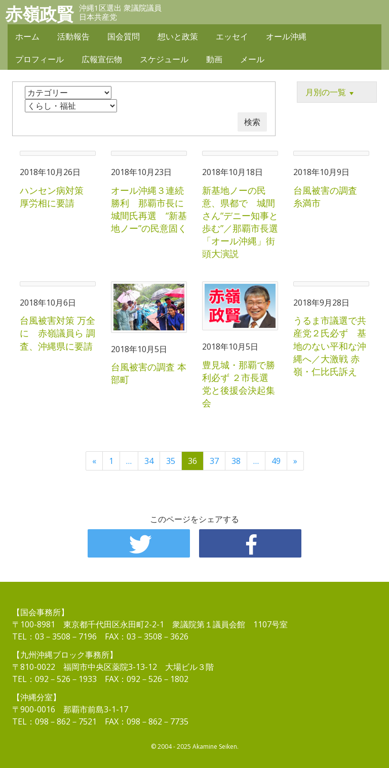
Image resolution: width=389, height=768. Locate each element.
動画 (214, 59)
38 (236, 460)
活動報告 (73, 36)
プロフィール (39, 59)
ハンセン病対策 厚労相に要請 (56, 196)
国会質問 (123, 36)
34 (148, 460)
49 (276, 460)
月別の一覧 (330, 92)
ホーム (27, 36)
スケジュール (164, 59)
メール (252, 59)
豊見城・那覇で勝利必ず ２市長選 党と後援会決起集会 (240, 384)
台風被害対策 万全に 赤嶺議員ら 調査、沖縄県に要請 (57, 333)
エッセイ (232, 36)
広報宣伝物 (102, 59)
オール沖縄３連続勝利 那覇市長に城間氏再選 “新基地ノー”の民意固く (149, 209)
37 (214, 460)
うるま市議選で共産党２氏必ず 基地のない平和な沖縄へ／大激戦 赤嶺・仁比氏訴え (329, 345)
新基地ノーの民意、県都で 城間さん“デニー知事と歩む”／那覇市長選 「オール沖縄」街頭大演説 (244, 222)
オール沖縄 (286, 36)
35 (170, 460)
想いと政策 (178, 36)
